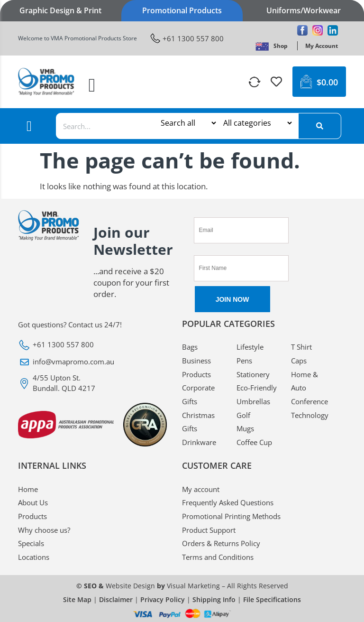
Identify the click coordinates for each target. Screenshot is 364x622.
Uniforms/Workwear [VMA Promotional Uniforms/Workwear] (303, 10)
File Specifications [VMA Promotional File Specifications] (272, 599)
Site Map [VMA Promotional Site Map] (77, 599)
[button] (92, 85)
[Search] (319, 126)
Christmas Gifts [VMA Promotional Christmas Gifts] (198, 422)
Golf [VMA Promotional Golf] (243, 415)
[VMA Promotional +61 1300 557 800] (187, 38)
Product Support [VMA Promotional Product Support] (209, 530)
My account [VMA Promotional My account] (200, 489)
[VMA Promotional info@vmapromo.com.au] (93, 362)
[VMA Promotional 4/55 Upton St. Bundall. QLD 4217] (93, 383)
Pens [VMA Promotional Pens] (244, 360)
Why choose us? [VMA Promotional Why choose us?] (44, 530)
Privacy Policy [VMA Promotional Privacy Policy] (162, 599)
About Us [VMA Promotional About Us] (33, 502)
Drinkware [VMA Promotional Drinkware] (199, 442)
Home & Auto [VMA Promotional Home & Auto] (304, 381)
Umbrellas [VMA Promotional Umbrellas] (253, 401)
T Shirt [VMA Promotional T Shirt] (301, 347)
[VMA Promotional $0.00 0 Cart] (319, 81)
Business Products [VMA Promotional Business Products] (196, 367)
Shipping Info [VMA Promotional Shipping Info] (214, 599)
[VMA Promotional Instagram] (317, 30)
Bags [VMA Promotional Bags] (190, 347)
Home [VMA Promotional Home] (28, 489)
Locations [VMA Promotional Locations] (33, 557)
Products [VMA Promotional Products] (32, 516)
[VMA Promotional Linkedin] (333, 30)
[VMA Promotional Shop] (280, 45)
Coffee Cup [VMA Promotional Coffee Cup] (254, 442)
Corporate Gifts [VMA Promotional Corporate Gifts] (198, 394)
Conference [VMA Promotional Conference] (309, 401)
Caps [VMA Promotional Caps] (299, 360)
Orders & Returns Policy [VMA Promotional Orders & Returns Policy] (221, 543)
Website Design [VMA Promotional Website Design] (130, 585)
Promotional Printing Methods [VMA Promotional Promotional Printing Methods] (231, 516)
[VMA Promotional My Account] (321, 45)
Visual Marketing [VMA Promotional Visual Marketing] (193, 585)
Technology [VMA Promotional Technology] (309, 415)
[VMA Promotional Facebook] (302, 30)
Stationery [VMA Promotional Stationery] (253, 374)
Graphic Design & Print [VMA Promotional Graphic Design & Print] (60, 10)
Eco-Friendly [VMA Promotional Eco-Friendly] (257, 387)
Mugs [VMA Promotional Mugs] (245, 428)
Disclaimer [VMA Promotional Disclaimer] (116, 599)
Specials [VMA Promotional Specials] (31, 543)
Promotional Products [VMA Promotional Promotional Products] (182, 10)
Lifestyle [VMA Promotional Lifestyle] (250, 347)
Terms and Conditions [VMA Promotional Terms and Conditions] (218, 557)
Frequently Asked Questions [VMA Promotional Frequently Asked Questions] (227, 502)
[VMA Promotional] (262, 46)
